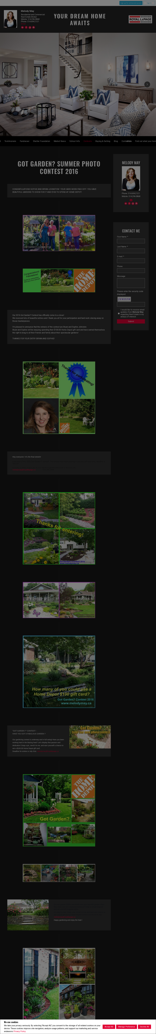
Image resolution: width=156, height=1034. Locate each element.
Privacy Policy (20, 1031)
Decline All (144, 1026)
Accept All (109, 1026)
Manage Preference (126, 1026)
